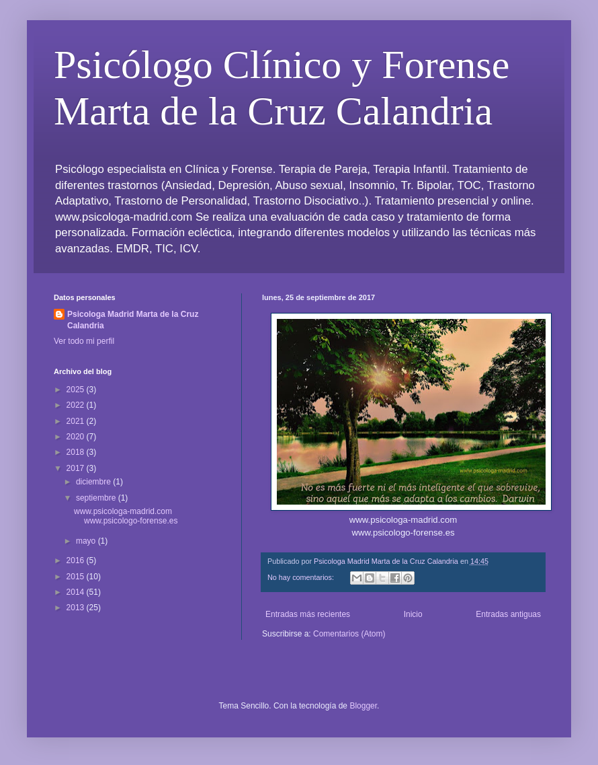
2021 (77, 421)
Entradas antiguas (508, 614)
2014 (77, 592)
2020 (77, 436)
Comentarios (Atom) (349, 634)
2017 (77, 468)
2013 (77, 607)
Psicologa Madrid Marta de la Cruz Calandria (132, 319)
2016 (77, 560)
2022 (77, 405)
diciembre (94, 481)
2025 (77, 389)
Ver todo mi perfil (84, 341)
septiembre (97, 498)
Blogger (363, 706)
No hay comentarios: (301, 577)
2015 (77, 576)
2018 (77, 452)
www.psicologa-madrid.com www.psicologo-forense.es (125, 516)
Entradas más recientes (307, 614)
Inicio (413, 614)
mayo (87, 541)
